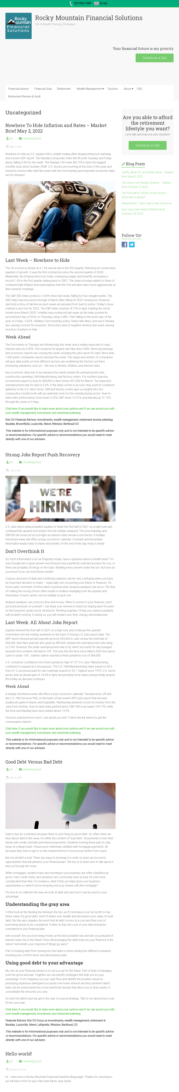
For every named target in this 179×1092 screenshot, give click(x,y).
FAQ (139, 88)
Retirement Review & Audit (24, 96)
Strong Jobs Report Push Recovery (42, 455)
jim (11, 138)
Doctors (113, 88)
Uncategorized (32, 138)
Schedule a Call (155, 58)
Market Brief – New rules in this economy (147, 203)
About (127, 88)
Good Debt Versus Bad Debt (33, 762)
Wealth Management (89, 88)
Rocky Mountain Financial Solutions (88, 17)
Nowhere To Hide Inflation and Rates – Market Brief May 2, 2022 (56, 128)
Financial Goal (43, 88)
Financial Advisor (18, 88)
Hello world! (18, 1054)
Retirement (64, 88)
